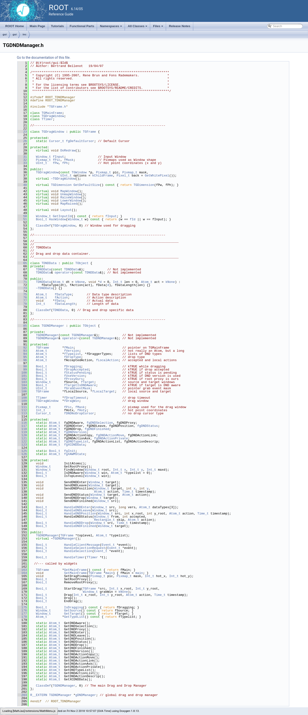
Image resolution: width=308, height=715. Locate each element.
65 (22, 263)
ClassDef (43, 225)
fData (59, 301)
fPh (65, 163)
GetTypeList (74, 617)
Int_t (117, 282)
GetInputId (62, 216)
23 (22, 132)
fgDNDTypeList (76, 441)
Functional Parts (82, 26)
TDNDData (49, 263)
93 (22, 351)
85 (22, 326)
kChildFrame (102, 175)
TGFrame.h (57, 106)
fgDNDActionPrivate (111, 438)
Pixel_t (123, 175)
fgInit (69, 451)
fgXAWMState (74, 454)
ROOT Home (14, 26)
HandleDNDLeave (77, 510)
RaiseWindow (70, 197)
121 (22, 438)
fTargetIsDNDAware (80, 385)
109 (22, 401)
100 (22, 372)
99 (22, 369)
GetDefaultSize (86, 185)
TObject (82, 263)
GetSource (72, 610)
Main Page (37, 26)
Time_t (128, 491)
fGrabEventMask (77, 388)
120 (22, 435)
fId (132, 219)
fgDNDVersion (75, 432)
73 (22, 288)
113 (22, 413)
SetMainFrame (75, 573)
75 (22, 294)
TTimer (47, 119)
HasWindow (57, 219)
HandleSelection (78, 551)
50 (22, 216)
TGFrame (89, 132)
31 (22, 157)
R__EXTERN (38, 695)
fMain (68, 347)
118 (22, 429)
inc (24, 34)
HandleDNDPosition (80, 513)
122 (22, 441)
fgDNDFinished (97, 429)
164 (22, 573)
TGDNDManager (53, 326)
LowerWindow (70, 200)
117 (22, 426)
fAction (61, 297)
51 (22, 219)
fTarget (87, 382)
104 (22, 385)
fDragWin (71, 401)
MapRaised (68, 204)
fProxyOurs (73, 379)
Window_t (43, 157)
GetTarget (72, 613)
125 (22, 451)
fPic (56, 160)
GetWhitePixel (157, 175)
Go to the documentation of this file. (44, 57)
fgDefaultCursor (80, 141)
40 (22, 185)
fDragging (72, 366)
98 (22, 366)
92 (22, 347)
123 (22, 444)
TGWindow (78, 172)
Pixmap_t (43, 160)
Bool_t (41, 219)
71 (22, 282)
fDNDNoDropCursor (79, 413)
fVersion (71, 351)
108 (22, 398)
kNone (80, 282)
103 (22, 382)
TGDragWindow (53, 116)
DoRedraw (67, 150)
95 (22, 357)
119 (22, 432)
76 (22, 297)
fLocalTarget (103, 391)
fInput (58, 157)
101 (22, 376)
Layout (66, 210)
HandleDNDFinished (80, 526)
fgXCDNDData (74, 444)
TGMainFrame (52, 113)
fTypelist (72, 354)
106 (22, 391)
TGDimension (61, 185)
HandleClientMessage (82, 545)
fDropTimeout (75, 398)
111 (22, 407)
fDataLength (65, 304)
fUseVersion (74, 376)
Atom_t (58, 282)
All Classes (138, 27)
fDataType (63, 294)
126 (22, 454)
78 (22, 304)
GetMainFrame (75, 570)
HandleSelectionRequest (84, 548)
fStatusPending (77, 372)
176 (22, 610)
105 (22, 388)
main (109, 573)
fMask (68, 160)
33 (22, 163)
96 (22, 360)
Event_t (108, 545)
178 (22, 617)
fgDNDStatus (147, 426)
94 (22, 354)
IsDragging (73, 607)
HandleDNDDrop (76, 523)
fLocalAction (107, 360)
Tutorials (57, 26)
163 (22, 570)
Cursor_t (56, 141)
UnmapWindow (70, 194)
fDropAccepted (76, 369)
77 (22, 301)
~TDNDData (44, 288)
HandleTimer (74, 557)
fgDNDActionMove (110, 435)
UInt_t (41, 163)
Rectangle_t (104, 520)
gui (5, 34)
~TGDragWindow (63, 178)
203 (22, 695)
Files (158, 27)
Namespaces (111, 27)
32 (22, 160)
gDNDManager (85, 695)
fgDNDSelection (100, 423)
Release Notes (179, 26)
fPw (55, 163)
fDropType (72, 357)
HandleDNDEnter (77, 507)
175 (22, 607)
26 (22, 141)
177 (22, 613)
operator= (63, 272)
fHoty (82, 410)
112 (22, 410)
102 (22, 379)
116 (22, 423)
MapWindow (68, 191)
